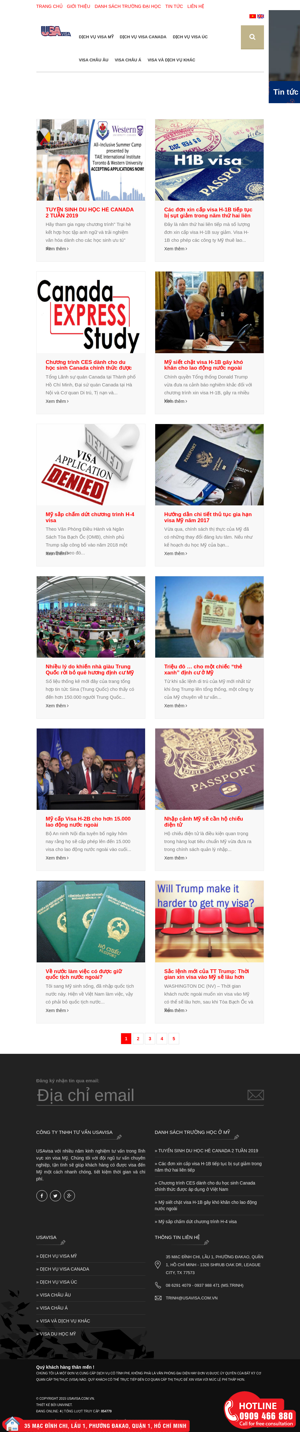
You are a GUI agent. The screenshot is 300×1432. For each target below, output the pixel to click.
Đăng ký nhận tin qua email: (68, 1080)
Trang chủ (49, 6)
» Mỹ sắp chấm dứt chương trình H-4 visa (196, 1221)
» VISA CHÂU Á (52, 1307)
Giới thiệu (78, 6)
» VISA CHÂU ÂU (53, 1295)
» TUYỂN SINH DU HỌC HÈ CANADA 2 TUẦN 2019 (206, 1150)
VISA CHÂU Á (128, 60)
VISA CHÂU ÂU (93, 60)
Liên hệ (195, 6)
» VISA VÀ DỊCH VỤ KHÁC (63, 1320)
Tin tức (174, 6)
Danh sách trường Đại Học (128, 6)
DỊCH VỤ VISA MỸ (96, 36)
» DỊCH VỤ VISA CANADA (62, 1269)
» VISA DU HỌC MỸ (56, 1333)
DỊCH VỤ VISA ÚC (190, 36)
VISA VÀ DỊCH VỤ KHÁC (171, 60)
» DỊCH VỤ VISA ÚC (56, 1282)
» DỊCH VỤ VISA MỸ (56, 1256)
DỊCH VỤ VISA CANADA (143, 36)
